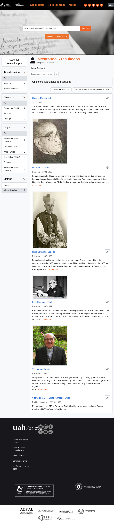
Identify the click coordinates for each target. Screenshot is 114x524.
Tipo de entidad (12, 72)
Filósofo (14, 114)
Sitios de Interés (56, 5)
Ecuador (14, 163)
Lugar (7, 127)
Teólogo (14, 119)
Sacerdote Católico (14, 109)
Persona (14, 84)
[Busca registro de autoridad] (42, 74)
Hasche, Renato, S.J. (41, 98)
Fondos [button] (73, 5)
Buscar (85, 28)
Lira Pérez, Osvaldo (41, 168)
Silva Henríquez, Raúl (42, 302)
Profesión (9, 97)
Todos (6, 78)
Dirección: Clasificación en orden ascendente (92, 89)
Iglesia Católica (14, 191)
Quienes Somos (37, 5)
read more (37, 185)
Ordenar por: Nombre (60, 89)
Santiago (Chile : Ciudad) (14, 140)
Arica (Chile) (14, 152)
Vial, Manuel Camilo (41, 369)
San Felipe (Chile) (14, 158)
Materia (8, 179)
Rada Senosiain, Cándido (43, 252)
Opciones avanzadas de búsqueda (51, 81)
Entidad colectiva (14, 89)
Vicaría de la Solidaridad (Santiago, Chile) (51, 398)
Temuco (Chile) (14, 147)
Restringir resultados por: (14, 61)
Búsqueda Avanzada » (57, 36)
